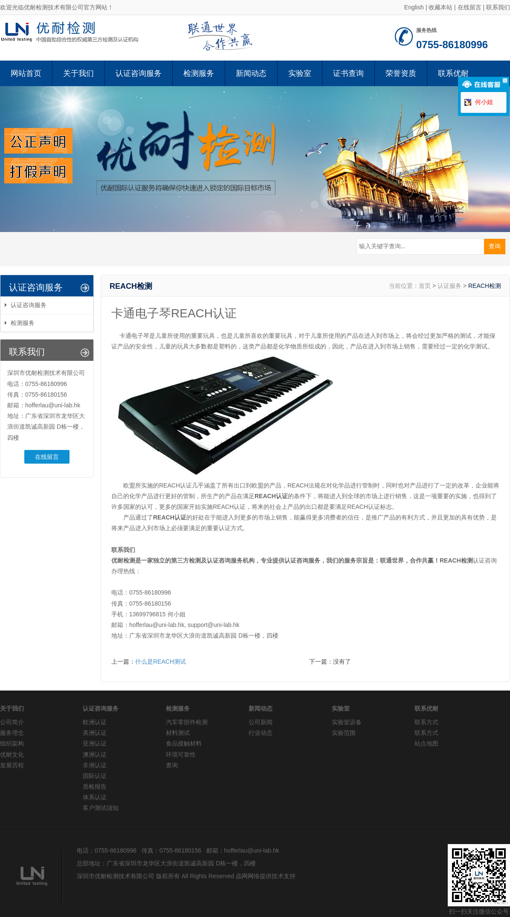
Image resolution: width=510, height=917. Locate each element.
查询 (172, 765)
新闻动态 (251, 73)
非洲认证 (95, 765)
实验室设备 (347, 722)
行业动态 (260, 732)
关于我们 (78, 73)
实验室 (299, 73)
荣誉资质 (400, 73)
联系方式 (426, 722)
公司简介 (12, 722)
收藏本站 (440, 7)
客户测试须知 (101, 807)
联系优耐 (453, 73)
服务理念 (12, 732)
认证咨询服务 (139, 73)
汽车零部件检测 (187, 722)
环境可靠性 (181, 754)
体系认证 (95, 797)
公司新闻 (260, 722)
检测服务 (198, 73)
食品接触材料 (184, 743)
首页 (425, 285)
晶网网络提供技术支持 (266, 876)
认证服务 (449, 285)
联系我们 (498, 7)
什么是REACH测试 (160, 661)
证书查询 (348, 73)
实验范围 (344, 732)
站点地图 (426, 743)
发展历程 (12, 765)
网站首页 (26, 73)
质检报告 (95, 786)
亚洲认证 (95, 743)
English (414, 7)
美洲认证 (95, 732)
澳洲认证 (95, 754)
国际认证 (95, 775)
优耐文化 (12, 754)
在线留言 (469, 7)
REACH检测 (484, 285)
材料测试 (178, 732)
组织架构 (12, 743)
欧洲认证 (95, 722)
